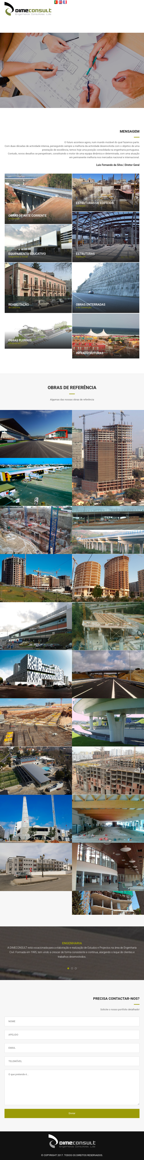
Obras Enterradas (90, 304)
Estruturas (85, 254)
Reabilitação (18, 304)
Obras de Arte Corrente (27, 215)
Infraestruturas (89, 353)
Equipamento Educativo (27, 254)
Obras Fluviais (20, 340)
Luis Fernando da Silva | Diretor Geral (118, 164)
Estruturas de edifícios (95, 203)
